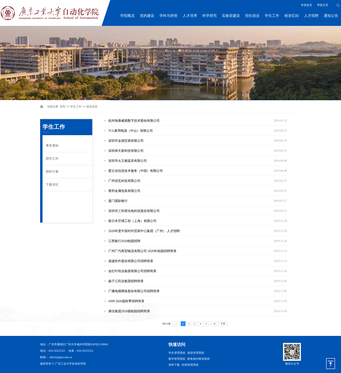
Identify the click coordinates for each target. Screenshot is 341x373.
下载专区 (52, 184)
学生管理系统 (176, 352)
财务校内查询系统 (198, 358)
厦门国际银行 (118, 201)
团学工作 (52, 158)
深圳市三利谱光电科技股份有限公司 (134, 211)
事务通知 (52, 145)
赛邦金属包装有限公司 (124, 191)
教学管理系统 (176, 358)
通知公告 (331, 16)
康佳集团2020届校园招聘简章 (129, 311)
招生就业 (252, 16)
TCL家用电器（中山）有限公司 (130, 130)
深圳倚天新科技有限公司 (126, 150)
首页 (62, 106)
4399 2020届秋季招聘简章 (126, 301)
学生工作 (272, 16)
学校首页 (306, 5)
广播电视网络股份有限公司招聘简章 (134, 291)
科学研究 (209, 16)
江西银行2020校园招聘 (124, 241)
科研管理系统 (190, 364)
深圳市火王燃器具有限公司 (127, 160)
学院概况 (127, 16)
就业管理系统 (195, 352)
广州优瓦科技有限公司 (124, 180)
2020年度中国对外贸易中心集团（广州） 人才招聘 (144, 231)
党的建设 (147, 16)
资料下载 (174, 364)
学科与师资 (168, 16)
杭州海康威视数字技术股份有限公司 (134, 120)
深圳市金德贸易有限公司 (126, 140)
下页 (222, 323)
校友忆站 (291, 16)
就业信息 (91, 106)
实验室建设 (231, 16)
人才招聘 (311, 16)
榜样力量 (52, 171)
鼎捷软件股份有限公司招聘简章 (130, 261)
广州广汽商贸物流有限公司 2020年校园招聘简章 (142, 251)
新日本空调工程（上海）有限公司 (132, 221)
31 (214, 323)
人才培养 (190, 16)
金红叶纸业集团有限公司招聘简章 (132, 271)
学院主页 (322, 5)
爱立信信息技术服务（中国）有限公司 (135, 170)
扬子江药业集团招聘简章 (126, 281)
